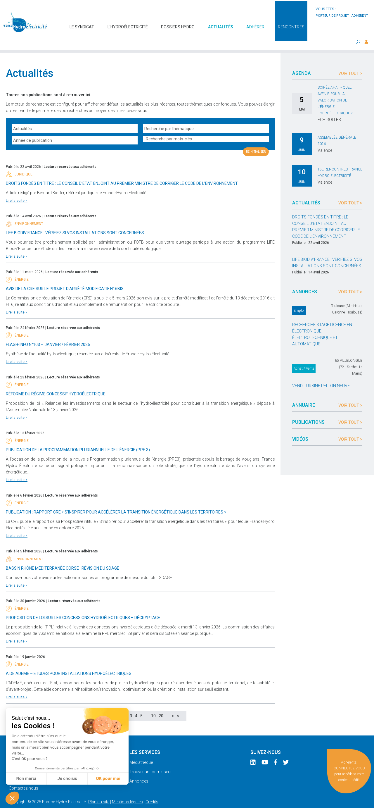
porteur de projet (332, 16)
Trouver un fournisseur (150, 760)
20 (161, 704)
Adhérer (255, 24)
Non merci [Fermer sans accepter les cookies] (26, 778)
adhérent (360, 16)
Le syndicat (82, 24)
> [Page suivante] (173, 704)
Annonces (138, 769)
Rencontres (291, 24)
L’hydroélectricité (128, 24)
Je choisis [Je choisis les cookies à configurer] (67, 778)
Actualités (220, 24)
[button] (12, 798)
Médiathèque (141, 750)
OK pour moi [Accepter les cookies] (108, 778)
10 (153, 704)
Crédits (152, 790)
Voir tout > (350, 61)
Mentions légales (127, 790)
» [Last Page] (178, 704)
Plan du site (98, 790)
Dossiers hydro (178, 24)
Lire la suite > (16, 189)
